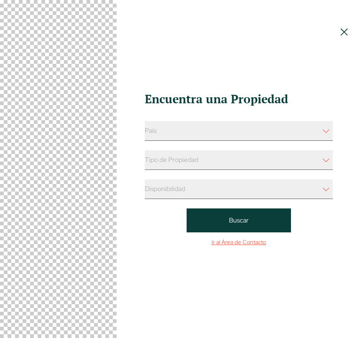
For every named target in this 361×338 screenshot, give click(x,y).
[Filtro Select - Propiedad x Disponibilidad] (239, 189)
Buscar (239, 220)
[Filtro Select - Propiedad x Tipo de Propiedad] (239, 160)
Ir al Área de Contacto (239, 242)
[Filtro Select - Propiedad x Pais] (239, 131)
